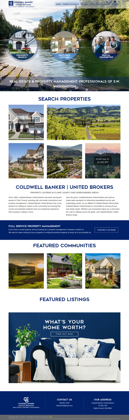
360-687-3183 (64, 403)
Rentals (86, 4)
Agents (107, 4)
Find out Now (64, 334)
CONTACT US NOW (106, 230)
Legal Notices (45, 417)
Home (60, 4)
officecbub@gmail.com (64, 405)
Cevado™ (23, 417)
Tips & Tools (97, 4)
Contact (115, 4)
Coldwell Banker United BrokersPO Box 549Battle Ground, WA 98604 (102, 405)
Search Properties (72, 4)
